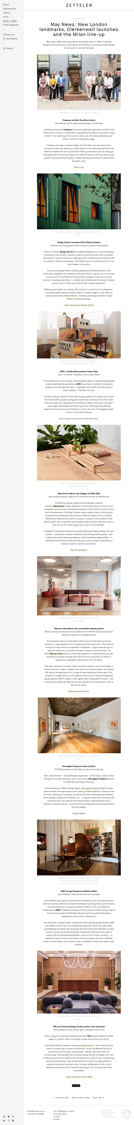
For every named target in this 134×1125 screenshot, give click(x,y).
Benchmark (59, 506)
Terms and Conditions (108, 1113)
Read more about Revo (78, 691)
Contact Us (8, 34)
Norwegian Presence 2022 (93, 788)
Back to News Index (81, 1097)
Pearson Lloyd (56, 653)
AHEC (78, 384)
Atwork (115, 1117)
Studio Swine (60, 396)
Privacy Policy (105, 1115)
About (6, 4)
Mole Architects (98, 270)
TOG (89, 1036)
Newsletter (12, 38)
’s (65, 506)
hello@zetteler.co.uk (36, 1111)
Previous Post (62, 1097)
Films (6, 17)
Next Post (97, 1097)
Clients (6, 13)
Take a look (79, 167)
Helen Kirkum (76, 292)
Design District (66, 252)
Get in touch (64, 418)
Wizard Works (70, 295)
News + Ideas (10, 21)
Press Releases (10, 25)
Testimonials (9, 8)
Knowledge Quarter (84, 1045)
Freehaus (68, 129)
